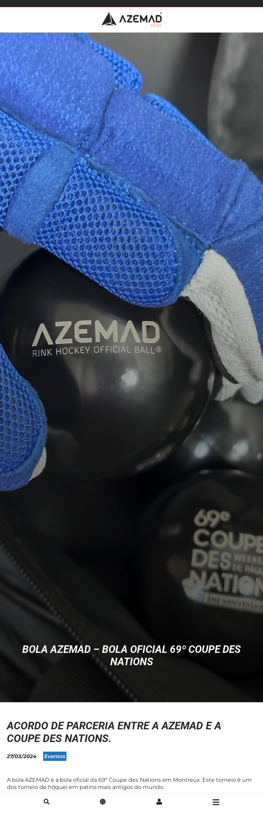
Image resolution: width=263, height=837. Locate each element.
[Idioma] (102, 802)
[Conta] (159, 802)
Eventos (54, 756)
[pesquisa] (46, 802)
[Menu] (216, 802)
